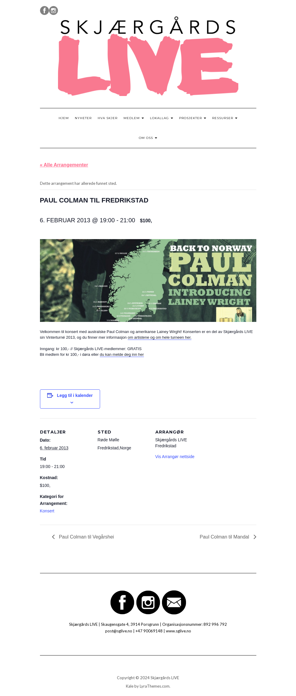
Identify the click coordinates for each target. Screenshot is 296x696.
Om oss (148, 138)
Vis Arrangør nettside (174, 456)
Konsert (47, 510)
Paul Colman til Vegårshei (86, 536)
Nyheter (83, 118)
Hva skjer (107, 118)
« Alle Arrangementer (64, 164)
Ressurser (224, 118)
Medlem (134, 118)
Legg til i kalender (75, 395)
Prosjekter (192, 118)
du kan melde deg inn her (122, 354)
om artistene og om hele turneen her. (159, 337)
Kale (129, 686)
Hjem (64, 118)
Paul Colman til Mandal (225, 536)
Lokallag (161, 118)
